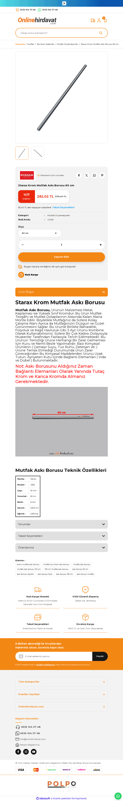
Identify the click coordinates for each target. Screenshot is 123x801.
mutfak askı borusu (81, 564)
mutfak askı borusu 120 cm (29, 569)
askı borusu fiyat (45, 574)
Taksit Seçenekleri (30, 536)
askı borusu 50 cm (80, 569)
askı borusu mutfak (85, 574)
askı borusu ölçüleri (25, 574)
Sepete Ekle (61, 257)
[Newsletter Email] (61, 656)
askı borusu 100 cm (64, 574)
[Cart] (105, 20)
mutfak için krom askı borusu (56, 564)
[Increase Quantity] (102, 245)
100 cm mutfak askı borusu (56, 569)
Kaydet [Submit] (100, 656)
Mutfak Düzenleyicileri (58, 215)
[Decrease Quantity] (20, 245)
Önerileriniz (26, 547)
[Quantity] (61, 245)
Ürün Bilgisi (26, 291)
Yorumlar (24, 524)
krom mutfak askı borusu (28, 564)
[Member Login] (99, 20)
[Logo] (36, 20)
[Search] (61, 33)
